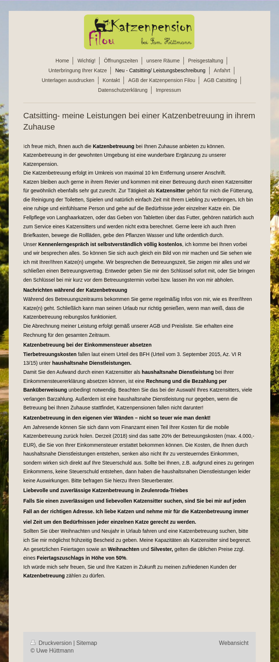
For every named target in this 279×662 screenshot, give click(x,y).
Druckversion (52, 643)
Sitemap (86, 643)
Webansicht (233, 643)
